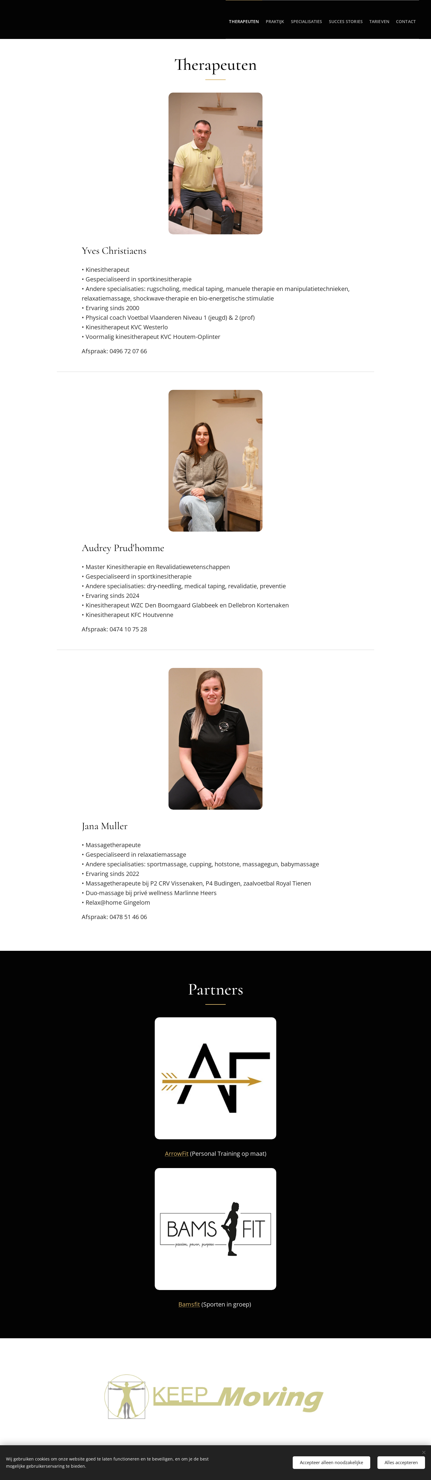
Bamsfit (189, 1304)
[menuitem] (218, 19)
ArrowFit (177, 1153)
